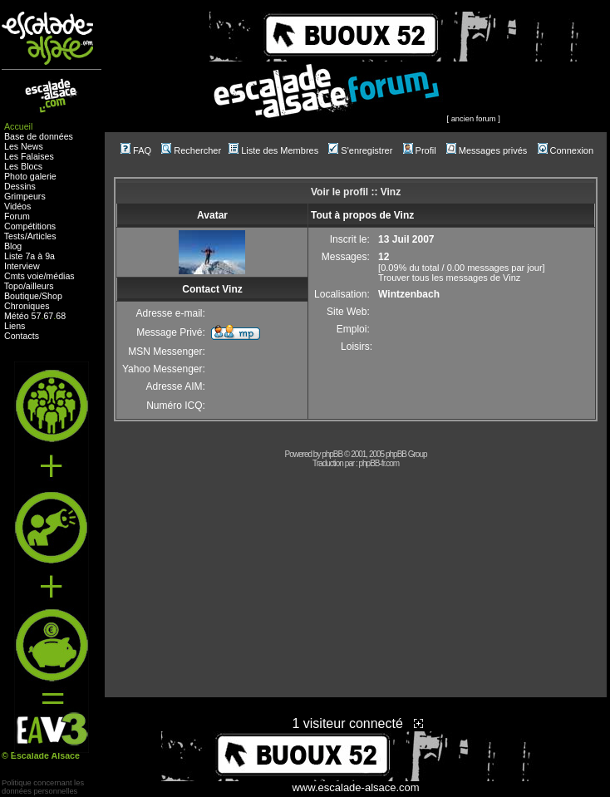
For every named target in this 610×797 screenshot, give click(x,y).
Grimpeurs (25, 196)
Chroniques (27, 306)
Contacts (21, 336)
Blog (13, 246)
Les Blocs (23, 166)
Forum (17, 216)
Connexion (566, 150)
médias (60, 276)
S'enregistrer (360, 150)
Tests (14, 236)
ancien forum (473, 119)
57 (37, 316)
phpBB (332, 454)
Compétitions (30, 226)
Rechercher (191, 150)
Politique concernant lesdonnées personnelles (43, 787)
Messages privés (487, 150)
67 (48, 316)
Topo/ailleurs (29, 286)
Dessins (20, 186)
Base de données (38, 136)
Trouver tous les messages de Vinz (449, 278)
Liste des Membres (273, 150)
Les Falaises (29, 156)
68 (61, 316)
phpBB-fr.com (379, 463)
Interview (22, 266)
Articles (42, 236)
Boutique (21, 296)
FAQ (136, 150)
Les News (23, 146)
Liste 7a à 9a (29, 256)
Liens (14, 326)
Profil (419, 150)
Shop (52, 296)
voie (35, 276)
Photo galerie (30, 176)
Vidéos (17, 206)
